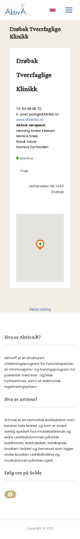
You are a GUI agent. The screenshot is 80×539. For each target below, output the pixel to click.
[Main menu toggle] (69, 10)
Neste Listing (40, 309)
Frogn (24, 171)
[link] (52, 10)
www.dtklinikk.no (30, 119)
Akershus (24, 158)
